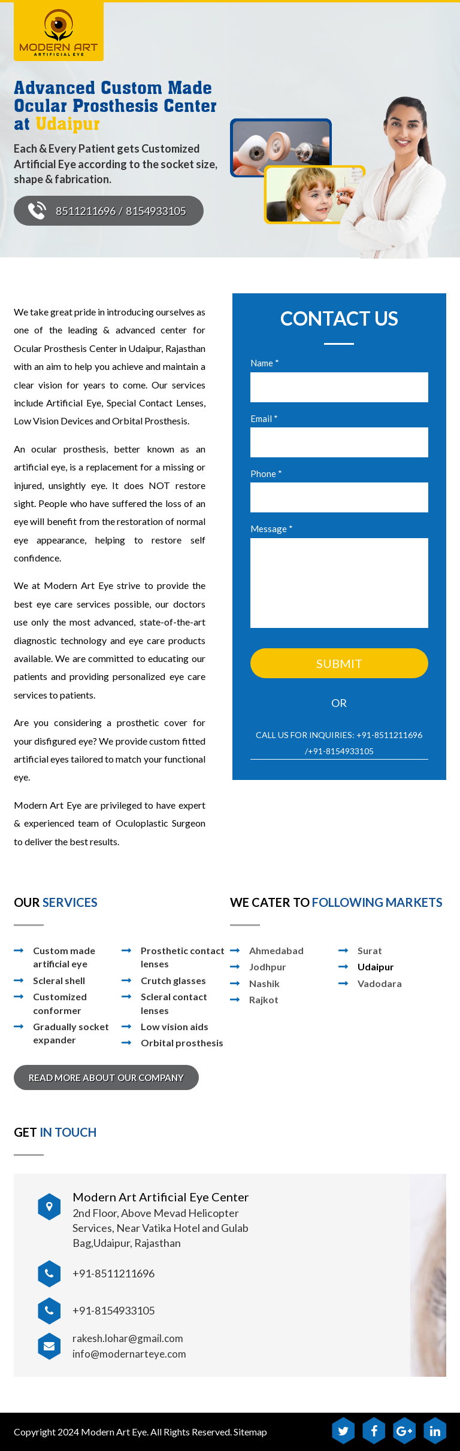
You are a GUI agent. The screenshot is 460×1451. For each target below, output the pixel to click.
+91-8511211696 (389, 735)
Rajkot (264, 999)
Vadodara (380, 983)
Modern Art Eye (114, 1431)
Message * (271, 528)
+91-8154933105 (341, 751)
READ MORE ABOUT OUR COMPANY (106, 1077)
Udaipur (376, 966)
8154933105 (156, 210)
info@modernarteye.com (129, 1353)
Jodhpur (267, 966)
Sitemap (250, 1431)
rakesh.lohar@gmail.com (127, 1338)
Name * (264, 362)
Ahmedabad (276, 950)
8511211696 (86, 210)
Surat (370, 950)
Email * (264, 418)
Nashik (264, 983)
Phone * (266, 473)
